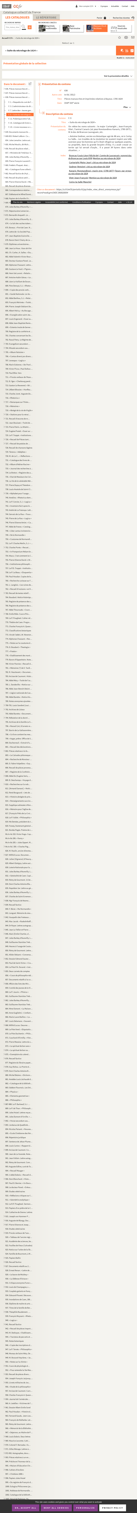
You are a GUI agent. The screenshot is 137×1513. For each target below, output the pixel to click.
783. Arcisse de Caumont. (19, 676)
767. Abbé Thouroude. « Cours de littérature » (19, 609)
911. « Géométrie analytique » (17, 1199)
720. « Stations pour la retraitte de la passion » (18, 414)
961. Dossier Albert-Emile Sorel (18, 1407)
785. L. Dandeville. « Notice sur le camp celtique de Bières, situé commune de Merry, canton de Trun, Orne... (19, 684)
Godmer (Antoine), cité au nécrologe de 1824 (89, 166)
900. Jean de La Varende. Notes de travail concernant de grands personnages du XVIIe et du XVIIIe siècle (19, 1154)
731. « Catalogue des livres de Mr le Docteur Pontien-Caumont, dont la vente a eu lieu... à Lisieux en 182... (19, 460)
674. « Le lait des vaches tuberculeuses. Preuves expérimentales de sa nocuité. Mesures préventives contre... (19, 223)
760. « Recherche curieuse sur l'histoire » (19, 580)
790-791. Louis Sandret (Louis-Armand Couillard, (18, 705)
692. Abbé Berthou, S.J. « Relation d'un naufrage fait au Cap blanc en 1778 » (19, 298)
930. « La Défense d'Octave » (16, 1278)
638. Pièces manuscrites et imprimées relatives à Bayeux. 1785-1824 (18, 97)
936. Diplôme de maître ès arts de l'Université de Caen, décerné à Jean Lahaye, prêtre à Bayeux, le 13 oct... (19, 1303)
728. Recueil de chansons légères (18, 447)
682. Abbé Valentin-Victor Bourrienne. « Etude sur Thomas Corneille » (19, 256)
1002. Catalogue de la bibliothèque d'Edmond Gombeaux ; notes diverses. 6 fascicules (19, 1494)
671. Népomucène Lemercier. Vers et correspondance (18, 211)
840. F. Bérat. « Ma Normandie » (18, 909)
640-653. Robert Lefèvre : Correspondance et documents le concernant (18, 136)
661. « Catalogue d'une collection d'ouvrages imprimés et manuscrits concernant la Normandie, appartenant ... (19, 169)
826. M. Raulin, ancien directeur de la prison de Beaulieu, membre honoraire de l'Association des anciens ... (19, 850)
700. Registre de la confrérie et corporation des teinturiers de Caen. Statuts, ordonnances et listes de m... (19, 331)
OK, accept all (25, 1507)
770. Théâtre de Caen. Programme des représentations (19, 622)
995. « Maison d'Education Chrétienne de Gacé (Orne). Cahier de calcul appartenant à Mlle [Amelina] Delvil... (19, 1465)
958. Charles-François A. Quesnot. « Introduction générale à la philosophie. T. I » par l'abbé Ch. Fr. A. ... (19, 1395)
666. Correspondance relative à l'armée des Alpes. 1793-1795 (19, 190)
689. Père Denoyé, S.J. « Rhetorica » (19, 285)
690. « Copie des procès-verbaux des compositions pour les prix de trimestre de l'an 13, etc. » (18, 290)
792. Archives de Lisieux (15, 709)
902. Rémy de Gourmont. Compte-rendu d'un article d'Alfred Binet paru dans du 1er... (19, 1162)
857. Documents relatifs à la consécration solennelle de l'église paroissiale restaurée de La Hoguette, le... (19, 979)
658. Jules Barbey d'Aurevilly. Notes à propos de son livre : (19, 157)
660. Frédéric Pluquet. (18, 165)
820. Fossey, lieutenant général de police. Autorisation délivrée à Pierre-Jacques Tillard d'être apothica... (19, 826)
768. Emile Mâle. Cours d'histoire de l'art (18, 614)
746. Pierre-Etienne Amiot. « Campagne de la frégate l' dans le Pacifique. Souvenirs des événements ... (19, 522)
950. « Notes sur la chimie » (16, 1361)
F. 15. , (20, 123)
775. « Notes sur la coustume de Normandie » (19, 643)
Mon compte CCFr (88, 6)
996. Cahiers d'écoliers (14, 1470)
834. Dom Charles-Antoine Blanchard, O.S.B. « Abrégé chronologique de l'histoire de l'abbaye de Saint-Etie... (19, 884)
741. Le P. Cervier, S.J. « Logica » (18, 501)
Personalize (85, 1507)
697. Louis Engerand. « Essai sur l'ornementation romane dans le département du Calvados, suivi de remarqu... (19, 319)
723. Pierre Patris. (18, 427)
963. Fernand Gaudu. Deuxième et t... (19, 1415)
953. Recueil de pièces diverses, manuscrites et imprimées (18, 1374)
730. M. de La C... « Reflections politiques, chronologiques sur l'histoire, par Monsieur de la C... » (19, 456)
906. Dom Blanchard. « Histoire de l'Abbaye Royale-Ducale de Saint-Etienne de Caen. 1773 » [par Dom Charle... (18, 1179)
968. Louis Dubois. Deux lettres (17, 1436)
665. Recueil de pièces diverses (17, 186)
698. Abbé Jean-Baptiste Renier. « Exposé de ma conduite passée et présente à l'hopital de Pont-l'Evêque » (19, 323)
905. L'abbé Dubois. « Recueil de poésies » (19, 1175)
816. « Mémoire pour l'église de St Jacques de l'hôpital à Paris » (19, 809)
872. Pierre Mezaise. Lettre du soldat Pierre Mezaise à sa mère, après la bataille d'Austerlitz (19, 1042)
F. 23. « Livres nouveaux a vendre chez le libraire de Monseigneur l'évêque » (20, 127)
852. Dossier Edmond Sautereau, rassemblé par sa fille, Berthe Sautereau (18, 958)
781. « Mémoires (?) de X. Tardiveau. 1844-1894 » (19, 668)
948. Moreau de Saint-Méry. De (19, 1353)
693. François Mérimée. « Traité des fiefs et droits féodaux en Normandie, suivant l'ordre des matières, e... (19, 302)
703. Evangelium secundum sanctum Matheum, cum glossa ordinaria (18, 344)
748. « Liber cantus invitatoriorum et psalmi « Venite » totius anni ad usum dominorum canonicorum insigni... (19, 531)
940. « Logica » (11, 1320)
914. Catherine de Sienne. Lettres (18, 1212)
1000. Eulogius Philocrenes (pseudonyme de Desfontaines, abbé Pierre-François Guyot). (19, 1486)
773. (19, 634)
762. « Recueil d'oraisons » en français (19, 589)
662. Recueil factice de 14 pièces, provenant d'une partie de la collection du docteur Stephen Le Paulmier (18, 173)
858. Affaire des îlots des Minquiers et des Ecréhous (18, 983)
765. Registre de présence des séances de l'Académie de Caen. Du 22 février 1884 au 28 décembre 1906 (19, 601)
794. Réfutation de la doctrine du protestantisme (18, 717)
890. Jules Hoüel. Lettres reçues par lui (19, 1112)
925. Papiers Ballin (13, 1258)
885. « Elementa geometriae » (17, 1096)
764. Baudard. (19, 597)
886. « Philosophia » (13, 1100)
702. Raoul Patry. (19, 339)
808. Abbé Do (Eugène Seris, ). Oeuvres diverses (18, 776)
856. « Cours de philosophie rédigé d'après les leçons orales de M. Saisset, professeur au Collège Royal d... (19, 975)
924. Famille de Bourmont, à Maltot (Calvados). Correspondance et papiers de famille (19, 1253)
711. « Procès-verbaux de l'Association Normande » (19, 377)
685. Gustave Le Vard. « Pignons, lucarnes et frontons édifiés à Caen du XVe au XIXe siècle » (19, 269)
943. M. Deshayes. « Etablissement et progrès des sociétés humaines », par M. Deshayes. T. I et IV (19, 1332)
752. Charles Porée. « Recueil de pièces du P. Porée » (18, 547)
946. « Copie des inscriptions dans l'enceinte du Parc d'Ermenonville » (19, 1345)
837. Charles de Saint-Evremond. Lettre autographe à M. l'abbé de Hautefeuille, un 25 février (19, 896)
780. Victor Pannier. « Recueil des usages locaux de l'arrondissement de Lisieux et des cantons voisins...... (19, 663)
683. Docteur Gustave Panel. (19, 260)
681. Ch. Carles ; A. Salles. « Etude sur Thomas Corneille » (19, 252)
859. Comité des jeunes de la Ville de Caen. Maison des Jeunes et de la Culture (19, 988)
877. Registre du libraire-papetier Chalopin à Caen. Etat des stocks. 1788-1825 (19, 1062)
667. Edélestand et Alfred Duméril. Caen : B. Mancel (19, 194)
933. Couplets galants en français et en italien (19, 1291)
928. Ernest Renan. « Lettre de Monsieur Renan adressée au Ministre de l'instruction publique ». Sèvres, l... (19, 1270)
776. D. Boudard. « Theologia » (17, 647)
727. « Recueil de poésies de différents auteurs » (18, 443)
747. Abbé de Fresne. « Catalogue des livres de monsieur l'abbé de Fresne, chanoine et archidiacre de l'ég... (19, 526)
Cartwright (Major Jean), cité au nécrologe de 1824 (92, 162)
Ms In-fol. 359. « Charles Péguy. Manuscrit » (18, 846)
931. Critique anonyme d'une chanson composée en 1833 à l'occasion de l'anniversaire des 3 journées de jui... (19, 1283)
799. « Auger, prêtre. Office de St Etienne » (19, 738)
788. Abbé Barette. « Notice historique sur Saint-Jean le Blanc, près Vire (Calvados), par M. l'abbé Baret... (19, 697)
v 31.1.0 (129, 202)
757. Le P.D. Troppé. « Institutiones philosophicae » (19, 568)
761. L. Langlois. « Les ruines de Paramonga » (19, 585)
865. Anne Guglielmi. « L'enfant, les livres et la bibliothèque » (19, 1012)
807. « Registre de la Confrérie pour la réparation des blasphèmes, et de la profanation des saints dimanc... (19, 772)
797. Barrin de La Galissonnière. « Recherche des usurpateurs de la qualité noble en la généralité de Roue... (19, 730)
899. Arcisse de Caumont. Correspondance (18, 1150)
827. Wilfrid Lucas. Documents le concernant (18, 855)
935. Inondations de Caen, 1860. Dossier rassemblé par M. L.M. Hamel (19, 1299)
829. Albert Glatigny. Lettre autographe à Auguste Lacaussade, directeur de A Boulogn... (19, 863)
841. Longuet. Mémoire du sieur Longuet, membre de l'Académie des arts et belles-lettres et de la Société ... (19, 913)
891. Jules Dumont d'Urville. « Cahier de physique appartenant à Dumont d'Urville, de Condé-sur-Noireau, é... (19, 1116)
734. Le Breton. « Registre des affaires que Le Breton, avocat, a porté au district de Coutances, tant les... (19, 472)
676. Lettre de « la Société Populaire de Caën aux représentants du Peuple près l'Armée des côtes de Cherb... (19, 231)
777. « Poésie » (11, 651)
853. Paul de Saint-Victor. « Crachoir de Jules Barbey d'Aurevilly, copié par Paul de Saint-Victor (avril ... (19, 963)
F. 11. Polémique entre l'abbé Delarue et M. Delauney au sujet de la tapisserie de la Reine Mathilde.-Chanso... (20, 118)
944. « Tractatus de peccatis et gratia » (19, 1337)
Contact (125, 6)
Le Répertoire (46, 17)
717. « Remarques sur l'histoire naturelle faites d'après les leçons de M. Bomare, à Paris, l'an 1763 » (18, 402)
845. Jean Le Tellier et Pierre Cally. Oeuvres (18, 929)
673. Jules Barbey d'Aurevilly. (19, 219)
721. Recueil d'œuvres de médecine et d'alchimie (18, 418)
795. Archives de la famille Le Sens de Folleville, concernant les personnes (19, 722)
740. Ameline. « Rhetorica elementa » (19, 497)
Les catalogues (17, 17)
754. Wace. (19, 555)
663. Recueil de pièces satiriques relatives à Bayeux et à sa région (18, 177)
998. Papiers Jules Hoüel (15, 1478)
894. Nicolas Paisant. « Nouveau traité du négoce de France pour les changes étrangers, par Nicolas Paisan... (19, 1129)
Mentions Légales (34, 202)
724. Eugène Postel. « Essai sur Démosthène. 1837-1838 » (19, 431)
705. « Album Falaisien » (15, 352)
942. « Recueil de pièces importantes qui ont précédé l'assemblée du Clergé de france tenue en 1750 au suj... (19, 1328)
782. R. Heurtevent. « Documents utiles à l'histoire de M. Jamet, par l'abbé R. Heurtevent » (19, 672)
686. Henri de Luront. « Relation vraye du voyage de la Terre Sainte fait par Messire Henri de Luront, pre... (19, 273)
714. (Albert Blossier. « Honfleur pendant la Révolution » (19, 389)
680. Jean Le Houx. (18, 248)
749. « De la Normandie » (15, 535)
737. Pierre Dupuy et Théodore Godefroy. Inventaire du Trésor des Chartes (19, 485)
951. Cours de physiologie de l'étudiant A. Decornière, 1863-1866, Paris (18, 1366)
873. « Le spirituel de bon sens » (18, 1046)
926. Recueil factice (13, 1262)
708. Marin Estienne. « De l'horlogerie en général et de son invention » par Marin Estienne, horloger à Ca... (19, 364)
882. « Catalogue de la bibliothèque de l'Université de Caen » (19, 1083)
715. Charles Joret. (19, 393)
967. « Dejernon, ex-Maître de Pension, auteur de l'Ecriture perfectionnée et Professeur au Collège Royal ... (19, 1432)
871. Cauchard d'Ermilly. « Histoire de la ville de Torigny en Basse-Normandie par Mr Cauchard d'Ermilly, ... (19, 1037)
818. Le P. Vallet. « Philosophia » (18, 817)
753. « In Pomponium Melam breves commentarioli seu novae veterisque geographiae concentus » (19, 551)
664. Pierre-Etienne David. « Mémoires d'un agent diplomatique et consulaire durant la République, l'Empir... (19, 182)
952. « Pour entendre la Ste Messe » (19, 1370)
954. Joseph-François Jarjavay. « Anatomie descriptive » (19, 1378)
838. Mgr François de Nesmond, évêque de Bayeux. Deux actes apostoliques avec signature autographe (18, 900)
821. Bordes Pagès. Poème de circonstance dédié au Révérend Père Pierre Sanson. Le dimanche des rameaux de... (19, 830)
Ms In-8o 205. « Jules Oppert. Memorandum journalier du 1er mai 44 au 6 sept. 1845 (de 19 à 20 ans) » (19, 842)
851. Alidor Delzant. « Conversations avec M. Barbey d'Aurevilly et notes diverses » (19, 954)
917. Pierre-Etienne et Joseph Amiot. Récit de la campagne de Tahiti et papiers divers (18, 1224)
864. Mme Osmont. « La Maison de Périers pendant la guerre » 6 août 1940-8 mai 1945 (19, 1008)
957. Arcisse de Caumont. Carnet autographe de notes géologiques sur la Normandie (19, 1391)
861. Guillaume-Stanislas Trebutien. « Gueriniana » (19, 996)
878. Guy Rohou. (18, 1066)
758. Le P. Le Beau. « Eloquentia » (18, 572)
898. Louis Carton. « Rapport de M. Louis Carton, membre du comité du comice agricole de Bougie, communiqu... (19, 1145)
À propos (104, 6)
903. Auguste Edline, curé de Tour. (19, 1166)
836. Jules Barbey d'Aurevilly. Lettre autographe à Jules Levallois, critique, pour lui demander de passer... (19, 892)
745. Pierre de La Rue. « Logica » (18, 518)
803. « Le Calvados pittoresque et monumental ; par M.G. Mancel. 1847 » (19, 755)
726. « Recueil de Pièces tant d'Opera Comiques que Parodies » (18, 439)
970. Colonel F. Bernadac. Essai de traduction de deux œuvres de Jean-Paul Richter (18, 1445)
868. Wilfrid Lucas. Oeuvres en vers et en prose (18, 1025)
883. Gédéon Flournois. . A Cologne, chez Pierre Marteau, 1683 (19, 1087)
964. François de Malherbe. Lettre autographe (19, 1420)
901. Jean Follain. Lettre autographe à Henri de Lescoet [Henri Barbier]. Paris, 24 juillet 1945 (19, 1158)
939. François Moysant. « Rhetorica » (19, 1316)
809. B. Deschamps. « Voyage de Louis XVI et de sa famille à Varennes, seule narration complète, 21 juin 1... (19, 780)
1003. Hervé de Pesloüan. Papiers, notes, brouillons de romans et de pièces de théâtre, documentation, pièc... (18, 1499)
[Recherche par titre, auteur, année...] (12, 27)
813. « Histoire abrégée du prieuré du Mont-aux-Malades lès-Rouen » (19, 796)
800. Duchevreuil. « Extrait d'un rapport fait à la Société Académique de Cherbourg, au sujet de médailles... (19, 742)
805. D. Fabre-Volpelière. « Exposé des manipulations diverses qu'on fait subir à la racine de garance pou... (19, 763)
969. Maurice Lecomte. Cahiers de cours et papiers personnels (18, 1440)
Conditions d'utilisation (81, 202)
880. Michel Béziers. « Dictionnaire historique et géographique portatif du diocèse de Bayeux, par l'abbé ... (19, 1075)
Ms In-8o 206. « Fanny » (14, 838)
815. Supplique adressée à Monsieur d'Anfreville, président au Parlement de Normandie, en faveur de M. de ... (19, 805)
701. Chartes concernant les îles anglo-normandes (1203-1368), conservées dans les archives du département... (19, 335)
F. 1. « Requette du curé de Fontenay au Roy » (20, 102)
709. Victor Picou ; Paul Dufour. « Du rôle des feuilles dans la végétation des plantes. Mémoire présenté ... (19, 368)
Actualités (115, 6)
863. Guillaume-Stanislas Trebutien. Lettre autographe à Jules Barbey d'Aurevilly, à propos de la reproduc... (19, 1004)
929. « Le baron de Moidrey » (16, 1274)
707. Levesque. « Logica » (15, 360)
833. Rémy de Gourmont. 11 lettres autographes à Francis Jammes (19, 880)
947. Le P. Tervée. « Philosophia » (18, 1349)
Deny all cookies (56, 1507)
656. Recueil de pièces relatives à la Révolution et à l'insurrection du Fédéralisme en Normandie (18, 148)
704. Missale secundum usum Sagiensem (18, 348)
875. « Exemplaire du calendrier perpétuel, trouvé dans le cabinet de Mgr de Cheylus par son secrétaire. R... (18, 1054)
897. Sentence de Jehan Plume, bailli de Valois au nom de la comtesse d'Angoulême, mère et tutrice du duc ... (19, 1141)
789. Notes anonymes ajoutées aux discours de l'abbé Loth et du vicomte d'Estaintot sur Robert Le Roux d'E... (19, 701)
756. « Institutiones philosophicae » (19, 564)
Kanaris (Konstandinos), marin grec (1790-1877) (91, 170)
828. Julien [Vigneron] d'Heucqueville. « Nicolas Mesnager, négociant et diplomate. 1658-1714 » (19, 859)
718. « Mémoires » (12, 406)
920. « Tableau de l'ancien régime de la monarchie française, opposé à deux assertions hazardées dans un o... (19, 1237)
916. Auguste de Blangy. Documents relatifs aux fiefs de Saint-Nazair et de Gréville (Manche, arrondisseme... (18, 1220)
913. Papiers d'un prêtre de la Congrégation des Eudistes (19, 1208)
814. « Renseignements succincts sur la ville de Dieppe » (19, 801)
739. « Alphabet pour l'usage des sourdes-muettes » (18, 493)
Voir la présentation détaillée (116, 76)
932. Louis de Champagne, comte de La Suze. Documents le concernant (18, 1287)
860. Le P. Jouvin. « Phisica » (16, 992)
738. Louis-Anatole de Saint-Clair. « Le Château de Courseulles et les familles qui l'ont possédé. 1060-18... (19, 489)
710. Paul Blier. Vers (13, 373)
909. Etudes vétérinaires (15, 1191)
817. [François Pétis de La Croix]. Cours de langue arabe (19, 813)
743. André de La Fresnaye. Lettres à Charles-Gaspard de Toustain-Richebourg (19, 510)
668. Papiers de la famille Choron (18, 198)
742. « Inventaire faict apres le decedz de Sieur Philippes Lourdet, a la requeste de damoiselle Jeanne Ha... (19, 506)
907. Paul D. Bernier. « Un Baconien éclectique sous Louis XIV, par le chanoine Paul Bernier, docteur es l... (19, 1183)
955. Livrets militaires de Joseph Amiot (18, 1382)
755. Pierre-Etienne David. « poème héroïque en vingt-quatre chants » (19, 560)
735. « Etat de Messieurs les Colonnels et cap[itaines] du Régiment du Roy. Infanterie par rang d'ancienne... (19, 477)
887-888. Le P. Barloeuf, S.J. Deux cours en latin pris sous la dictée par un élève (18, 1104)
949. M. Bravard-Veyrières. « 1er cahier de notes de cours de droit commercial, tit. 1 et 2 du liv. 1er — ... (19, 1357)
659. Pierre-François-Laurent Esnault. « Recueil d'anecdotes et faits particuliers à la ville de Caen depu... (19, 161)
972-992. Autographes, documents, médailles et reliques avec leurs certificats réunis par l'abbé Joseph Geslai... (18, 1453)
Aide (132, 6)
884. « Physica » (11, 1091)
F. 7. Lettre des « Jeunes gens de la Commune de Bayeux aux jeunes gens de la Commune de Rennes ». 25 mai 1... (20, 110)
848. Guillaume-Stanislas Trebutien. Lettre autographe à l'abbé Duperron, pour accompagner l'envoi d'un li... (19, 942)
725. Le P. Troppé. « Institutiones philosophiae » (19, 435)
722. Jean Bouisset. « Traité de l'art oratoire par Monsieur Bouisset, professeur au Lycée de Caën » (19, 423)
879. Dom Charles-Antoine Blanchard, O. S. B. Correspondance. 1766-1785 (18, 1071)
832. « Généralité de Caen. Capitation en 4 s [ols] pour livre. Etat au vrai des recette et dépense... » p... (19, 875)
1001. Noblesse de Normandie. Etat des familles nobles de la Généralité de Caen (19, 1490)
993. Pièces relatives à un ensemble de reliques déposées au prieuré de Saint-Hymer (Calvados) (18, 1457)
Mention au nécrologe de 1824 (106, 158)
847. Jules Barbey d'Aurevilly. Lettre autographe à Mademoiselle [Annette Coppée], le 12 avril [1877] (19, 938)
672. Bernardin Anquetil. (18, 215)
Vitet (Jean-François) (78, 177)
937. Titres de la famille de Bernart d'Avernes (19, 1307)
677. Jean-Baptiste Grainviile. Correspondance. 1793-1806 (19, 236)
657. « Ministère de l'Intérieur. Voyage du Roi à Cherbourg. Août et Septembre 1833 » (19, 152)
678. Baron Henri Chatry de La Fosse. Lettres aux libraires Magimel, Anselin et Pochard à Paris (19, 240)
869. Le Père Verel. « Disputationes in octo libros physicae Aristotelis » (19, 1029)
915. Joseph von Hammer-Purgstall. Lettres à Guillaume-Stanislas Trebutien (18, 1216)
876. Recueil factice (13, 1058)
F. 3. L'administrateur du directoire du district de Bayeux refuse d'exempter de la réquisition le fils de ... (20, 106)
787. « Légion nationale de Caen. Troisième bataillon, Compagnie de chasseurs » (19, 693)
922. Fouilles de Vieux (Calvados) (18, 1245)
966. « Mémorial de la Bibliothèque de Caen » (19, 1428)
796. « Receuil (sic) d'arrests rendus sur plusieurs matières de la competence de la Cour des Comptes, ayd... (19, 726)
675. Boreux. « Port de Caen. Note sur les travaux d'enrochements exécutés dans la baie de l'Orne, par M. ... (19, 227)
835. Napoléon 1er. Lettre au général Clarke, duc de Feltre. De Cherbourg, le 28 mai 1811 (19, 888)
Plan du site (17, 202)
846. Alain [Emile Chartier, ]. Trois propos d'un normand (18, 934)
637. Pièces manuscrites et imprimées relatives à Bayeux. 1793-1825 (18, 93)
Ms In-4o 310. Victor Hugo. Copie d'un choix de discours (19, 834)
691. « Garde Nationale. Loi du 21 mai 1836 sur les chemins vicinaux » (19, 294)
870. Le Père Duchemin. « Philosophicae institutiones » (19, 1033)
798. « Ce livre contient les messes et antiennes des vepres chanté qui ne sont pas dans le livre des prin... (19, 734)
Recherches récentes (123, 17)
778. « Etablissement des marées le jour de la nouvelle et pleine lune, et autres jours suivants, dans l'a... (19, 655)
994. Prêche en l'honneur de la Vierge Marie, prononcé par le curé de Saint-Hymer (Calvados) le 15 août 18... (19, 1461)
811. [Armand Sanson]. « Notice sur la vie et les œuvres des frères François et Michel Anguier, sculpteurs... (19, 788)
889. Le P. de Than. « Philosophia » (19, 1108)
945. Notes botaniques (14, 1341)
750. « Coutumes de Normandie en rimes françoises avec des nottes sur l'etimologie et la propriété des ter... (19, 539)
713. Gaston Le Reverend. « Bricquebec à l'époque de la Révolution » (19, 385)
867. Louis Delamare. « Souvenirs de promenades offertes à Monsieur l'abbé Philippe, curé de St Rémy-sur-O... (19, 1021)
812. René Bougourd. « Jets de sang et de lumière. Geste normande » (19, 792)
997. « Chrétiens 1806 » (14, 1474)
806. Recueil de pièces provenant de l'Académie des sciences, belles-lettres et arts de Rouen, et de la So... (19, 767)
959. (18, 1399)
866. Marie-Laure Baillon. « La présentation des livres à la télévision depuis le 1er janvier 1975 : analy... (19, 1017)
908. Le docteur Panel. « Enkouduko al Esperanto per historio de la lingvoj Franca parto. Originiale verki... (19, 1187)
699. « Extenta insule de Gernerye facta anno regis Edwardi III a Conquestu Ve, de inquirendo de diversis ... (19, 327)
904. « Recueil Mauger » (14, 1170)
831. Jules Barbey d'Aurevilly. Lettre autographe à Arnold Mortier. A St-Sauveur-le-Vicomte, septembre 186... (19, 871)
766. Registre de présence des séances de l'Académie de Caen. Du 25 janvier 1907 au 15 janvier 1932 (19, 605)
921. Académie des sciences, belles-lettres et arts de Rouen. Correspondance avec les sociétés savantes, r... (19, 1241)
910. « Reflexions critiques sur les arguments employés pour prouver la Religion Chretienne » (19, 1195)
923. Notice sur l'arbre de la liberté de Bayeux (19, 1249)
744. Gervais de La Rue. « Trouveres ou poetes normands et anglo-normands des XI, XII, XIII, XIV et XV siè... (19, 514)
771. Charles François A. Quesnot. (19, 626)
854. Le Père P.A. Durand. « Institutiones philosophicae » (19, 967)
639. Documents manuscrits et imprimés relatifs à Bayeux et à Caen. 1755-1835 (18, 132)
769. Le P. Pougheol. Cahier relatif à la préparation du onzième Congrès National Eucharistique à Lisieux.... (19, 618)
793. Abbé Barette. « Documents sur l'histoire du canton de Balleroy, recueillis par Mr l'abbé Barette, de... (19, 713)
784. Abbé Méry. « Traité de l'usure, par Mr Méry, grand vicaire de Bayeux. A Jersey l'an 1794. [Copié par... (19, 680)
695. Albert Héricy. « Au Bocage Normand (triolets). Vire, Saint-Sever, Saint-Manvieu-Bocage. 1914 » (19, 310)
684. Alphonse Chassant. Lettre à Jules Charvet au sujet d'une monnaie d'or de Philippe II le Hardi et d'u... (19, 265)
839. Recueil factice (13, 904)
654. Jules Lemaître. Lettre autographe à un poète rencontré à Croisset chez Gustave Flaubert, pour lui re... (19, 140)
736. (19, 481)
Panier (101, 17)
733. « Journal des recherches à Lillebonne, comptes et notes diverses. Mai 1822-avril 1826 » (19, 468)
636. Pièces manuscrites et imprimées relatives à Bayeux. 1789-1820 (18, 89)
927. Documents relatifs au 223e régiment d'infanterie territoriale (18, 1266)
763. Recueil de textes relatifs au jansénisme (18, 593)
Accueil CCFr (7, 38)
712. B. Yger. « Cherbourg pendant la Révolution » (19, 381)
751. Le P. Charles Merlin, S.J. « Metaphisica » (19, 543)
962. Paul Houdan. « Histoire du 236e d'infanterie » (19, 1411)
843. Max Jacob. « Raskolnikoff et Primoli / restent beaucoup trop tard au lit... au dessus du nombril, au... (19, 921)
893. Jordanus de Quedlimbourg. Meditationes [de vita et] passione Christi (18, 1125)
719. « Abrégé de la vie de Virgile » (19, 410)
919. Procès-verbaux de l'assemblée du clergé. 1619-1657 (18, 1233)
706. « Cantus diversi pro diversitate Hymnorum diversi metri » (19, 356)
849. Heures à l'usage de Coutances (19, 946)
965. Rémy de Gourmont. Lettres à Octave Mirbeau (19, 1424)
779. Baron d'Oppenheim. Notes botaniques (19, 659)
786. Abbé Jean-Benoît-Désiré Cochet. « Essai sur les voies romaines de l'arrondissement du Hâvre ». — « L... (19, 688)
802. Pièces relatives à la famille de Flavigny (18, 751)
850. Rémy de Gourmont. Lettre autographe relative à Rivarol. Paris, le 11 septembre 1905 (19, 950)
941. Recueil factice (13, 1324)
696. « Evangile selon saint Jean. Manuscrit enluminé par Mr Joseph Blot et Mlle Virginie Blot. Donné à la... (19, 314)
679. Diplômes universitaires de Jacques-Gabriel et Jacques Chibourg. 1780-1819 (18, 244)
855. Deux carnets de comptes (17, 971)
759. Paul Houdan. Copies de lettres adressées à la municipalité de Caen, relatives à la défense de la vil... (19, 576)
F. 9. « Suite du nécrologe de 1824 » (20, 114)
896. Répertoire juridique (15, 1137)
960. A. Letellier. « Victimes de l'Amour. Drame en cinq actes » (19, 1403)
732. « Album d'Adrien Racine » (17, 464)
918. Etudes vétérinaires (15, 1229)
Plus (125, 107)
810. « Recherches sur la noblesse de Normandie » (18, 784)
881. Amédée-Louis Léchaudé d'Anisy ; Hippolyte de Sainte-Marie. (19, 1079)
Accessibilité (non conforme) (56, 202)
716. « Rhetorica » (12, 398)
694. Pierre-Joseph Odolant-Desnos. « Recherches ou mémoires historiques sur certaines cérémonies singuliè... (19, 306)
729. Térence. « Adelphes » (15, 452)
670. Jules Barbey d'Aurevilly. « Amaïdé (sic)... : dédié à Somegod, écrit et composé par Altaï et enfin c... (19, 206)
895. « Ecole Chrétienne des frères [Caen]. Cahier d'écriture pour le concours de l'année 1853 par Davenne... (19, 1133)
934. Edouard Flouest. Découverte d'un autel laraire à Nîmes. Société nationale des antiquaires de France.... (19, 1295)
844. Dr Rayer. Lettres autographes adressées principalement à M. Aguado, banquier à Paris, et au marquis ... (19, 925)
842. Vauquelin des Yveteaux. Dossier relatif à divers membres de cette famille (18, 917)
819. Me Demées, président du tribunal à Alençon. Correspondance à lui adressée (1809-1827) (19, 821)
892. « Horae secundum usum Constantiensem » (18, 1121)
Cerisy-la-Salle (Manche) (80, 181)
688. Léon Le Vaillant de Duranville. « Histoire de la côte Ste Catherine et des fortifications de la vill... (19, 281)
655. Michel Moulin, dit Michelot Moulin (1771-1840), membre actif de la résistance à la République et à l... (18, 144)
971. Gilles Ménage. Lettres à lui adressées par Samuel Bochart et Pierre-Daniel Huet (18, 1449)
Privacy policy (112, 1508)
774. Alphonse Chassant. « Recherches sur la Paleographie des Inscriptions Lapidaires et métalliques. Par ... (19, 639)
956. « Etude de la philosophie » (18, 1386)
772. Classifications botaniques (18, 630)
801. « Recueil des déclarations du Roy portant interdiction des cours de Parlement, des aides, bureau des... (19, 747)
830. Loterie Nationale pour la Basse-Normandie (19, 867)
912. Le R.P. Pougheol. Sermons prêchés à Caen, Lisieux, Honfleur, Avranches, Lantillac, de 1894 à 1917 (19, 1204)
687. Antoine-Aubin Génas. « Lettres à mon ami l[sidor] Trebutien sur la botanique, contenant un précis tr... (19, 277)
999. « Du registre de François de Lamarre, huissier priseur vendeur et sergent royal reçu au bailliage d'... (19, 1482)
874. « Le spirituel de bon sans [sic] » (18, 1050)
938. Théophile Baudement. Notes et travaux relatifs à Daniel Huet (18, 1312)
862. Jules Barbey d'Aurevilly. (18, 1000)
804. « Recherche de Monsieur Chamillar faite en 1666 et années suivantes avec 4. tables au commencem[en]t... (19, 759)
